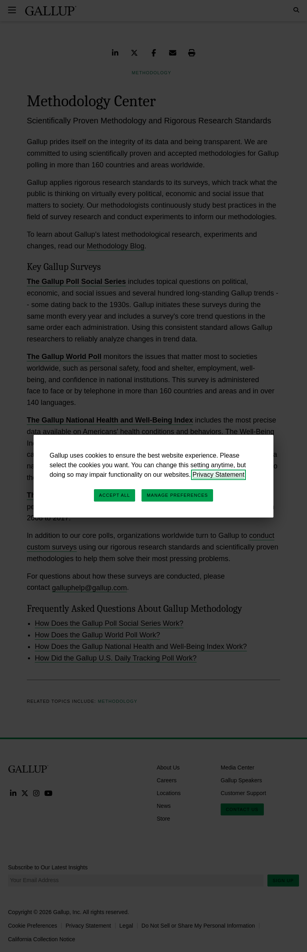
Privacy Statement (219, 474)
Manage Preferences (177, 495)
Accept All (114, 495)
